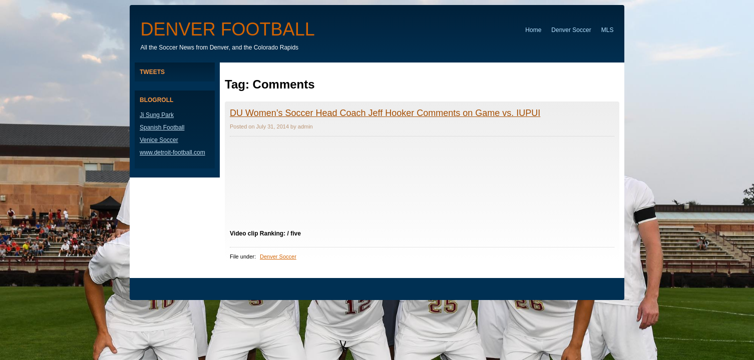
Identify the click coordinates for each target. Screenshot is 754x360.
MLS (607, 30)
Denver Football (228, 29)
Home (533, 30)
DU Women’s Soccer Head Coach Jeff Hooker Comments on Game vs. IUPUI (385, 113)
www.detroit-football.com (172, 152)
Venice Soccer (159, 140)
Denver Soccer (571, 30)
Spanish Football (162, 127)
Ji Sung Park (157, 115)
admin (305, 127)
